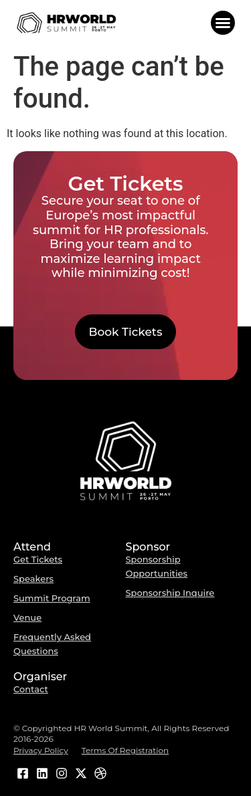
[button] (223, 23)
